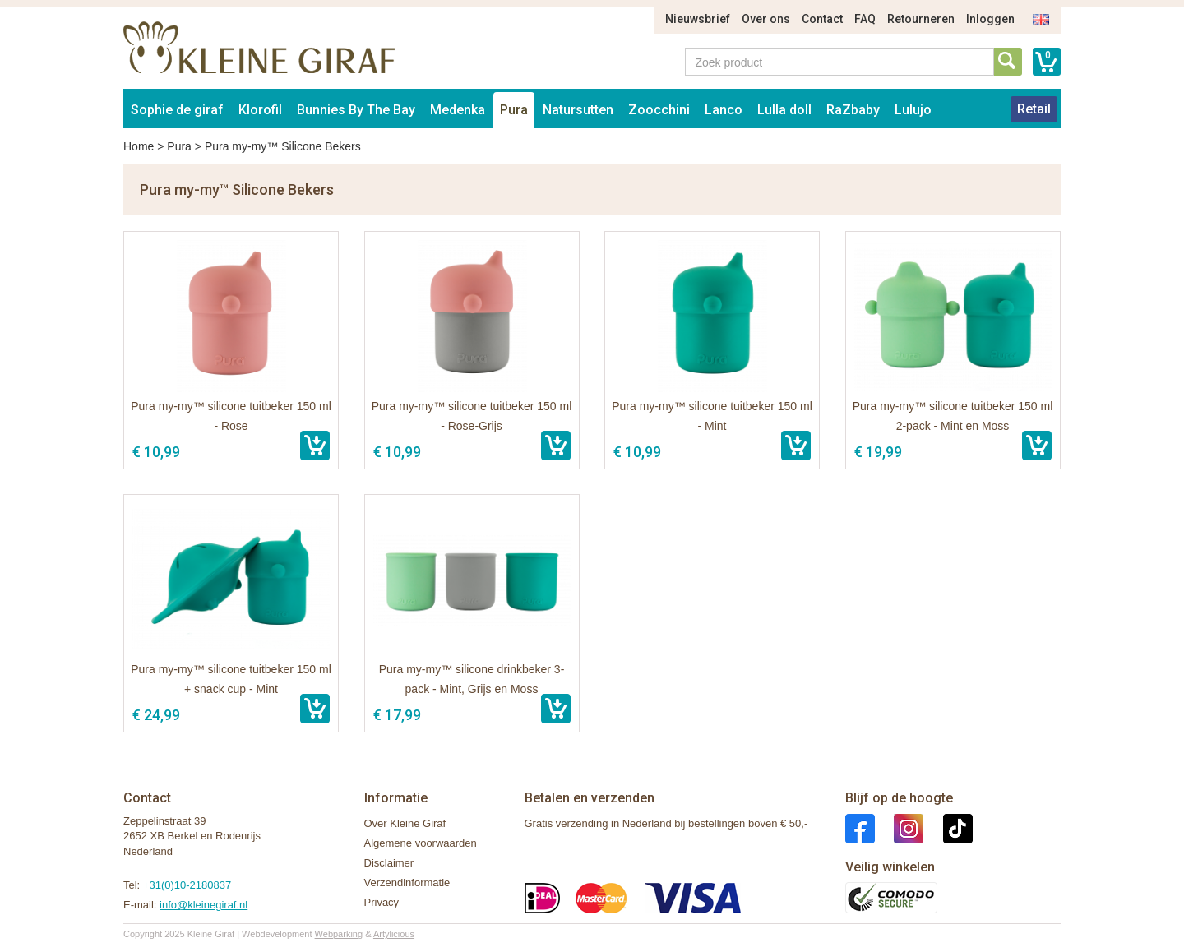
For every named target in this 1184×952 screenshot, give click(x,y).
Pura (514, 110)
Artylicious (393, 934)
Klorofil (260, 110)
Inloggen (990, 18)
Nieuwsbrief (697, 18)
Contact (822, 18)
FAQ (865, 18)
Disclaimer (389, 863)
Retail (1034, 109)
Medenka (457, 110)
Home (138, 146)
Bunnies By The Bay (356, 110)
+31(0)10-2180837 (187, 885)
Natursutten (578, 110)
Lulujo (913, 110)
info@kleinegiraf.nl (203, 905)
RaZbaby (853, 110)
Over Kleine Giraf (405, 823)
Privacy (382, 902)
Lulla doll (784, 110)
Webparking (339, 934)
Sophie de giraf (177, 110)
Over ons (766, 18)
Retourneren (921, 18)
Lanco (723, 110)
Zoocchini (659, 110)
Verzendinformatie (407, 882)
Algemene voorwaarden (420, 843)
